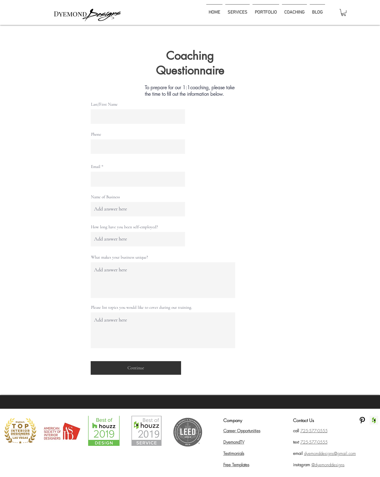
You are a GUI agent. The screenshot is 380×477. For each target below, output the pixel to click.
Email (95, 167)
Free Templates (236, 465)
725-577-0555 (314, 442)
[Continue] (136, 368)
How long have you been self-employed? (124, 227)
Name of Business (105, 197)
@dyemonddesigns (328, 465)
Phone (96, 134)
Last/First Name (104, 104)
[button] (343, 12)
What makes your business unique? (119, 257)
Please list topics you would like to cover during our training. (141, 307)
